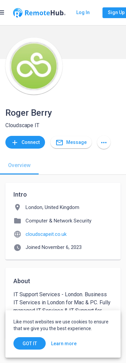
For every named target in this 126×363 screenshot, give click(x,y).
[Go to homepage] (39, 12)
